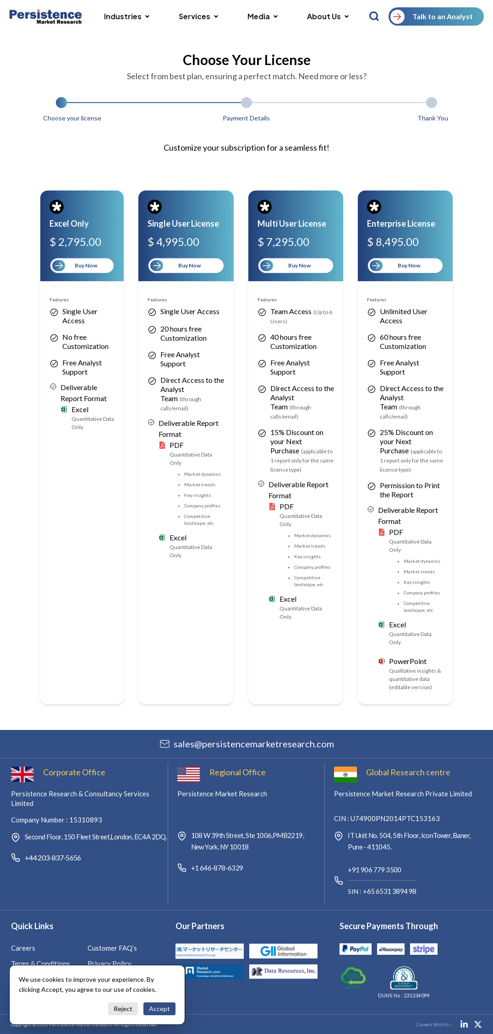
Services (198, 16)
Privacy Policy (109, 963)
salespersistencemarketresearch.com (254, 743)
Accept (159, 1008)
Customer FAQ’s (112, 948)
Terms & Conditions (40, 963)
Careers (23, 948)
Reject (123, 1008)
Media (262, 16)
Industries (126, 16)
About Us (328, 16)
